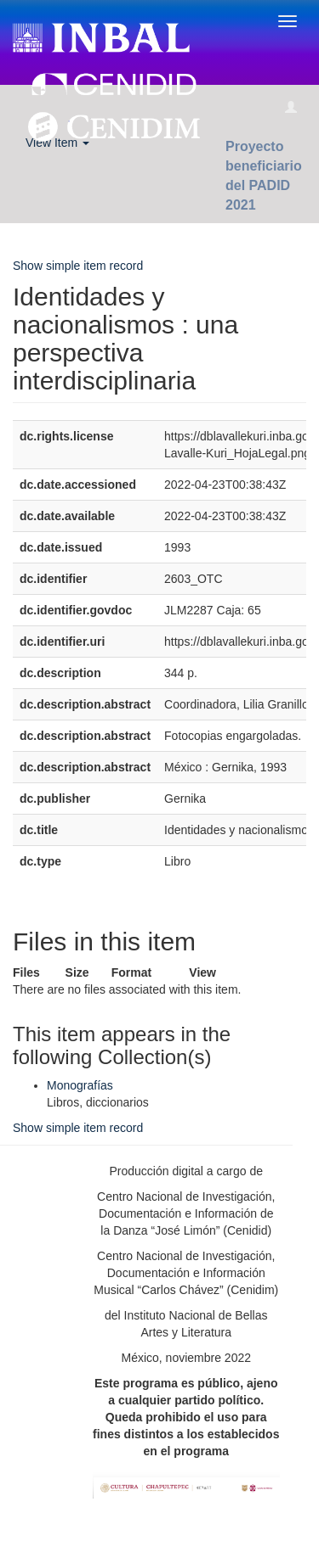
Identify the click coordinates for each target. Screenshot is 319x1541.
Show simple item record (78, 265)
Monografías (80, 1085)
